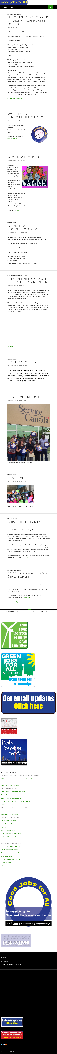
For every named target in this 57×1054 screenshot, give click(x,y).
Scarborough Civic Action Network (10, 836)
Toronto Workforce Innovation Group (11, 853)
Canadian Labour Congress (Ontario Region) (13, 791)
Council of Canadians (7, 804)
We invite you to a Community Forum (22, 227)
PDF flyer (19, 210)
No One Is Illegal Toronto (8, 830)
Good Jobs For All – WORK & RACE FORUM (27, 574)
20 (42, 611)
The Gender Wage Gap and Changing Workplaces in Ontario (27, 20)
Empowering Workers (14, 14)
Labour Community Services (8, 820)
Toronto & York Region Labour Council (11, 846)
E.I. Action (15, 478)
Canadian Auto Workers (7, 782)
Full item (10, 346)
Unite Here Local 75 (6, 856)
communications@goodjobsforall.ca (11, 964)
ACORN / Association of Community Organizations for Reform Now (20, 778)
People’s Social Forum (24, 362)
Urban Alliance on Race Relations (10, 865)
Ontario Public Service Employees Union (12, 833)
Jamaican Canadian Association (9, 814)
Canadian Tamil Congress (8, 795)
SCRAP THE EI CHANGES (23, 521)
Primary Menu (55, 7)
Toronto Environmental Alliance (10, 849)
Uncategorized (12, 222)
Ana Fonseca (25, 160)
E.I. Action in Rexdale (23, 397)
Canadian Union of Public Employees (11, 798)
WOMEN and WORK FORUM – (28, 157)
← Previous (10, 611)
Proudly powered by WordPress (8, 1051)
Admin (22, 27)
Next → (48, 611)
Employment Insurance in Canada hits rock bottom (27, 280)
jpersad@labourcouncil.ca (30, 557)
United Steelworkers (6, 862)
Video (25, 275)
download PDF (12, 138)
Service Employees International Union (11, 840)
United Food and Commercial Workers (11, 859)
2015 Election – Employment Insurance (26, 115)
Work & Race (26, 597)
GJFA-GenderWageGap (14, 98)
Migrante (3, 827)
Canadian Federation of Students (10, 785)
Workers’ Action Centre (7, 869)
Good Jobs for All (7, 7)
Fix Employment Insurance (15, 111)
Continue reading (13, 602)
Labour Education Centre (8, 824)
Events (23, 154)
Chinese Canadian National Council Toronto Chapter (15, 801)
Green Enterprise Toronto (8, 811)
